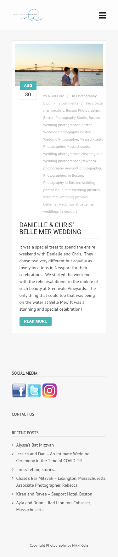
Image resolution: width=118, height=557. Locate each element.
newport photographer (83, 168)
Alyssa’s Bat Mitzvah (35, 445)
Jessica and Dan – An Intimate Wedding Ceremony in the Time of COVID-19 (53, 457)
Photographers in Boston (63, 175)
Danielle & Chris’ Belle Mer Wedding (50, 228)
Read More (35, 321)
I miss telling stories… (37, 469)
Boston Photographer (83, 110)
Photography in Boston (61, 182)
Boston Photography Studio (65, 117)
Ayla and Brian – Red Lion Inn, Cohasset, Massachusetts (53, 506)
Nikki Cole (56, 96)
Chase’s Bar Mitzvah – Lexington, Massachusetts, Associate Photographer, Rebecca (61, 481)
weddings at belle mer (77, 204)
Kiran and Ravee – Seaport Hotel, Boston (54, 494)
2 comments (68, 103)
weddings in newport (60, 211)
